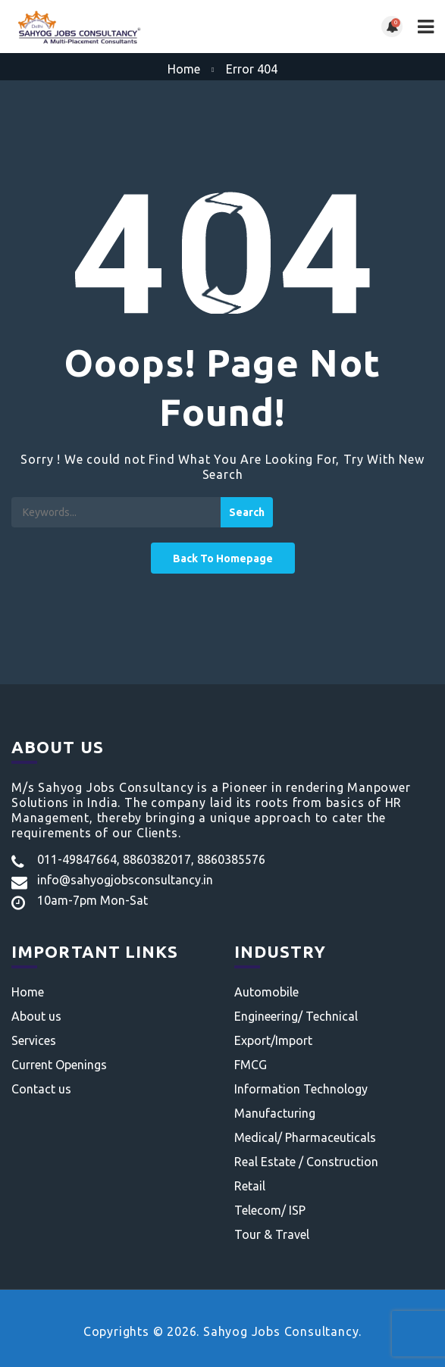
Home (184, 69)
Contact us (41, 1089)
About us (36, 1016)
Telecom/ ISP (270, 1210)
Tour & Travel (271, 1234)
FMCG (250, 1064)
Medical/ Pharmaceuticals (305, 1137)
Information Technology (301, 1089)
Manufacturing (274, 1113)
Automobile (266, 992)
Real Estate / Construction (306, 1161)
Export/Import (273, 1040)
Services (33, 1040)
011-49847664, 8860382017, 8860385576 (151, 859)
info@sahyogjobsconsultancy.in (125, 880)
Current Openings (59, 1064)
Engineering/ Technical (296, 1016)
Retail (249, 1186)
